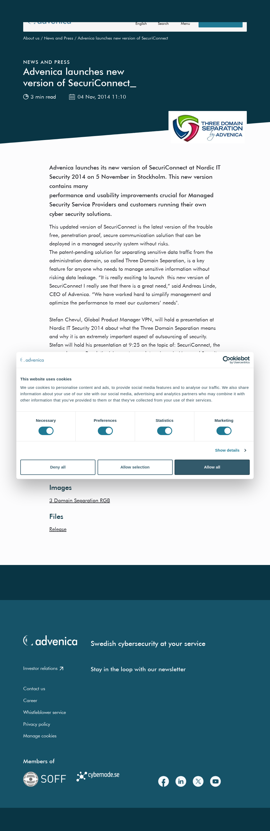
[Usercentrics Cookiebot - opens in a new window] (227, 360)
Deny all (57, 467)
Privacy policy (36, 724)
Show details (227, 450)
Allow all (212, 467)
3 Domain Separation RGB (79, 500)
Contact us (34, 688)
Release (57, 529)
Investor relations (43, 668)
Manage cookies (39, 736)
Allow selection (135, 467)
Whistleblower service (44, 712)
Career (30, 700)
